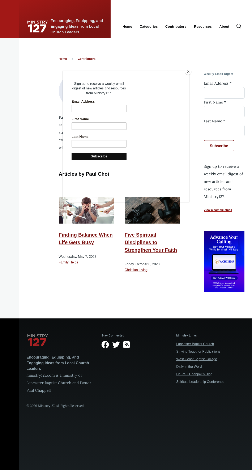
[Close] (188, 71)
